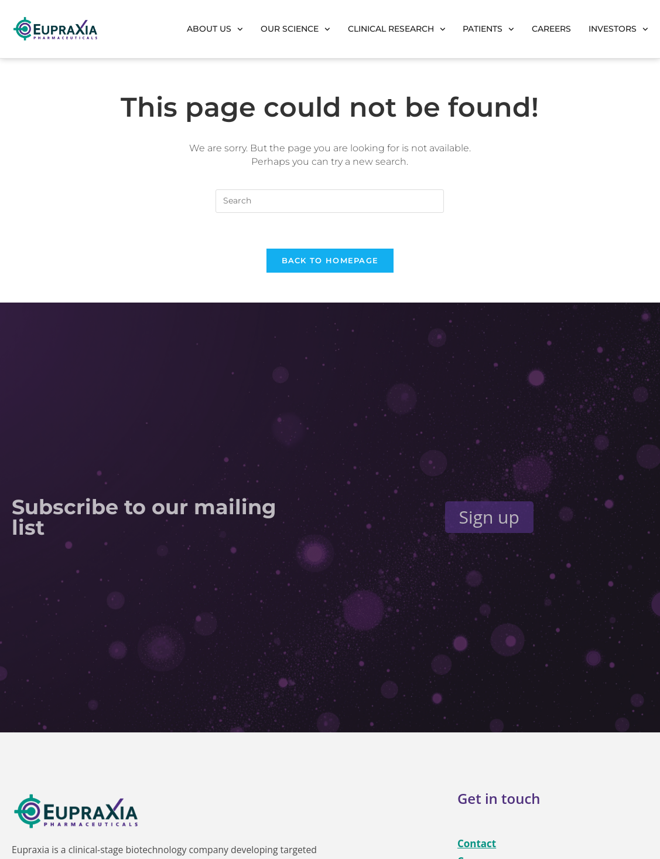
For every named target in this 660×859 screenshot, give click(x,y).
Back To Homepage (330, 260)
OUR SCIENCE (295, 29)
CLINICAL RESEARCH (397, 29)
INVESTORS (618, 29)
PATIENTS (488, 29)
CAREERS (551, 28)
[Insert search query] (330, 201)
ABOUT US (215, 29)
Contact (476, 844)
